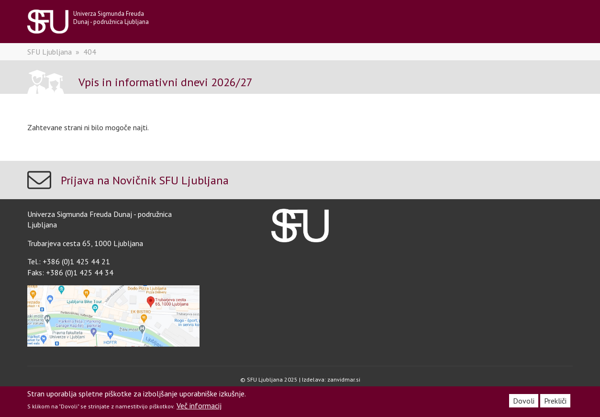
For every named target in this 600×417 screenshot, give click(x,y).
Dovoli (523, 401)
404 (89, 51)
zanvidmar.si (343, 379)
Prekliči (555, 401)
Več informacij (199, 405)
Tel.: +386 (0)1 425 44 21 (68, 261)
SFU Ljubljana (49, 51)
